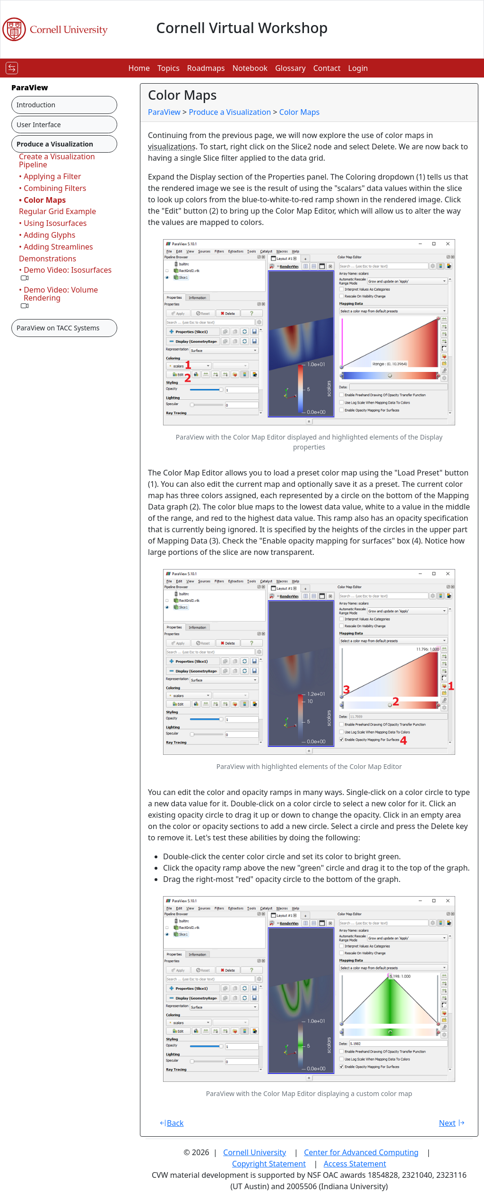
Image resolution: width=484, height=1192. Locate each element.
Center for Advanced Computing (361, 1152)
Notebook (250, 68)
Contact (327, 68)
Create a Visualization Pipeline (57, 160)
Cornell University (254, 1152)
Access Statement (355, 1163)
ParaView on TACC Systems (58, 327)
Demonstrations (47, 258)
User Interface (39, 124)
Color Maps (299, 112)
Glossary (290, 68)
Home (139, 68)
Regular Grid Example (57, 211)
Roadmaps (206, 68)
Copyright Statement (269, 1163)
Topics (168, 68)
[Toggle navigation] (12, 68)
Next (453, 1123)
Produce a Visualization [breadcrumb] (230, 112)
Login (358, 68)
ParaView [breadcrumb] (164, 112)
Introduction (36, 104)
